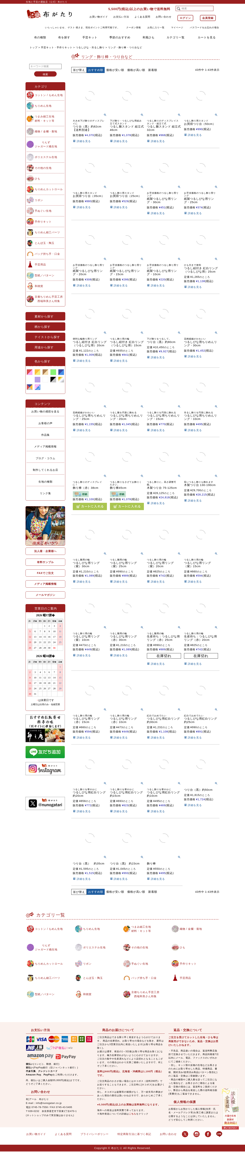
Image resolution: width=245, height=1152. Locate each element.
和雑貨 (39, 286)
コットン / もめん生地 (49, 95)
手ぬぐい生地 (43, 210)
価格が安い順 (115, 70)
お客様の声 (45, 423)
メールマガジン (45, 594)
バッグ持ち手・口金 (47, 253)
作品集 (45, 434)
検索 (45, 74)
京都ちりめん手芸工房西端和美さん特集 (49, 298)
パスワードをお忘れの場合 (204, 27)
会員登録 (207, 17)
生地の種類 (45, 481)
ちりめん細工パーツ (47, 232)
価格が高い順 (136, 70)
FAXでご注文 (45, 573)
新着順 (152, 70)
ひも (37, 178)
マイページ (177, 27)
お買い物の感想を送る (45, 411)
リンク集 (45, 493)
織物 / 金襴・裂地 (46, 131)
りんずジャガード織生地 (46, 144)
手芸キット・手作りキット (56, 47)
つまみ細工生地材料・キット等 (44, 118)
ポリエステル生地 (46, 157)
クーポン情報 (133, 27)
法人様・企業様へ (45, 551)
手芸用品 (40, 264)
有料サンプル (45, 562)
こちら (132, 1114)
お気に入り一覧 (156, 27)
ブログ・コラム (45, 458)
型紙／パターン (44, 275)
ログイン (185, 17)
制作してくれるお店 (45, 469)
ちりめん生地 (43, 105)
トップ (34, 47)
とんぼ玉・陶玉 (44, 242)
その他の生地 (43, 167)
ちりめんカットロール (49, 189)
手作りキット (43, 221)
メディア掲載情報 (45, 446)
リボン (39, 200)
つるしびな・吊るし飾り (90, 47)
